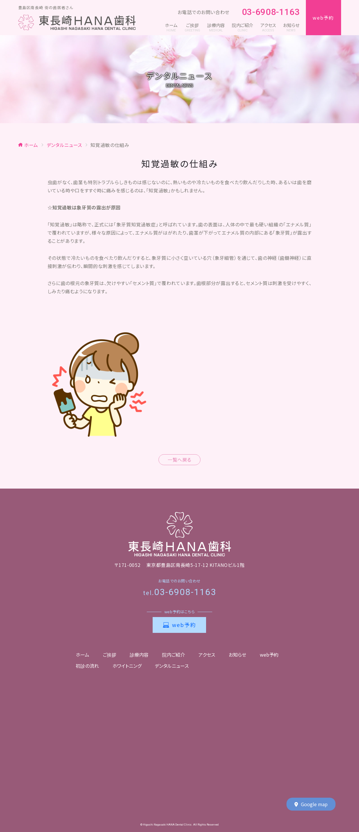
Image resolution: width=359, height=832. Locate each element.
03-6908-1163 (267, 12)
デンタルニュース (172, 665)
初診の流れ (87, 665)
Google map (311, 804)
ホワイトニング (126, 665)
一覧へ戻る (179, 459)
